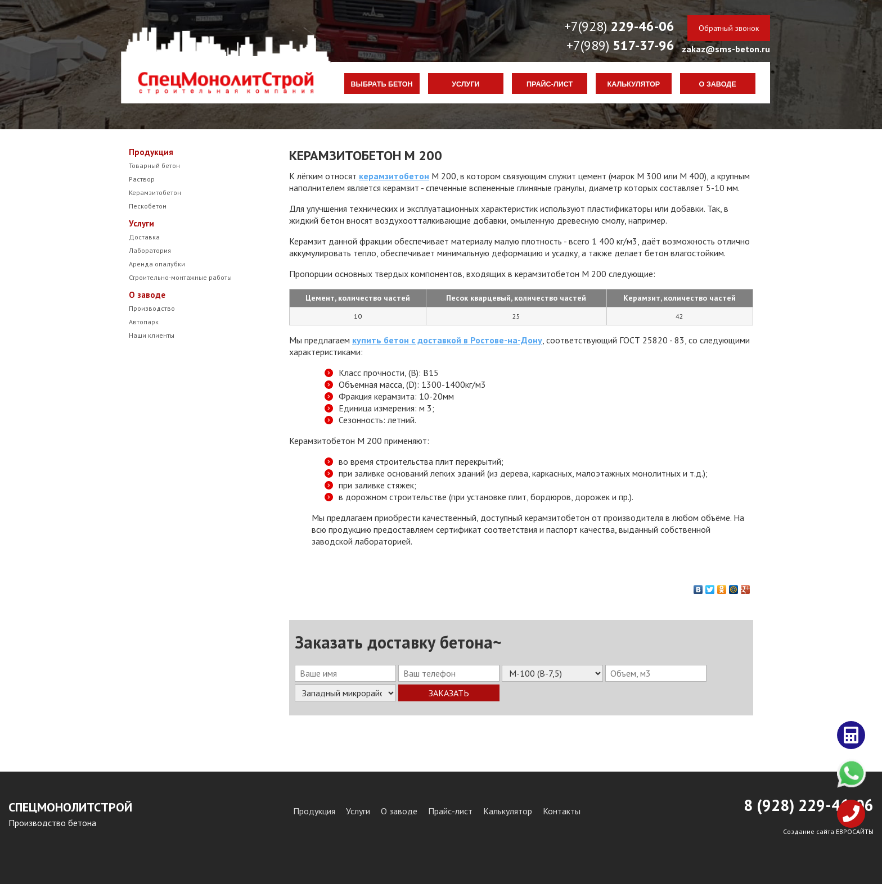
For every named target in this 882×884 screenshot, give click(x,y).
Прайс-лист (549, 84)
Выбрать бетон (382, 84)
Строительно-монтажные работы (180, 277)
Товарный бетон (154, 165)
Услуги (465, 84)
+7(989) (620, 45)
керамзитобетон (394, 176)
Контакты (561, 811)
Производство (152, 308)
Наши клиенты (151, 335)
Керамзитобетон (155, 192)
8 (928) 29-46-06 (809, 805)
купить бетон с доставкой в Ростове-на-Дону (447, 340)
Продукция (151, 152)
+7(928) (619, 26)
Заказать (449, 693)
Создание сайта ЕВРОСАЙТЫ (828, 831)
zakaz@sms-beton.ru (726, 49)
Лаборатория (150, 250)
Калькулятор (634, 84)
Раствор (142, 179)
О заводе (717, 84)
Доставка (144, 237)
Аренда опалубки (157, 264)
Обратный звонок (729, 28)
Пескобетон (147, 206)
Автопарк (144, 322)
